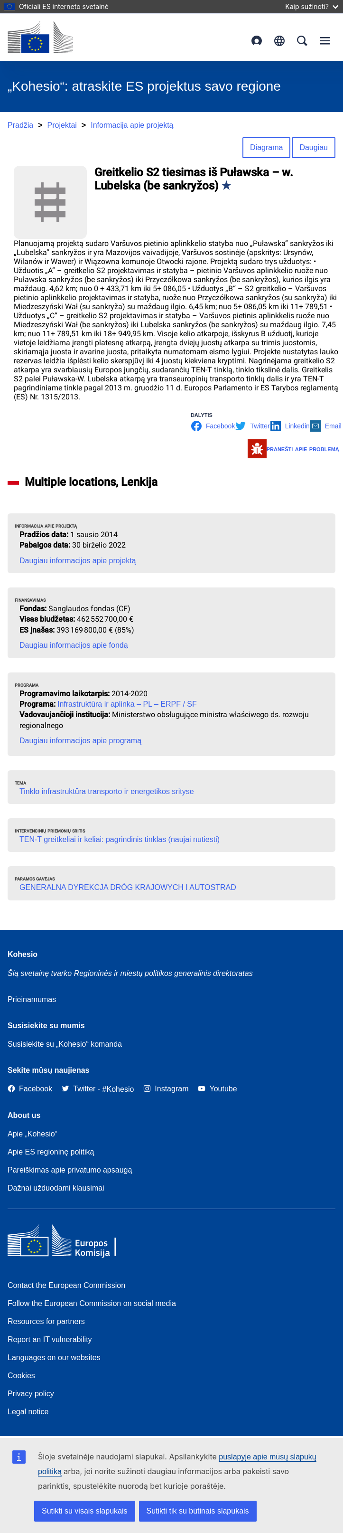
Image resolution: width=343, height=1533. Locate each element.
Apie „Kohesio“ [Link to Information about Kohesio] (32, 1134)
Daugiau (313, 147)
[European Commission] (40, 37)
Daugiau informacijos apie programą (80, 741)
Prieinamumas (32, 999)
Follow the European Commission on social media (92, 1303)
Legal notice (28, 1412)
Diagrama (266, 147)
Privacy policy (31, 1394)
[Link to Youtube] (217, 1089)
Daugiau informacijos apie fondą (73, 645)
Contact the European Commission (66, 1285)
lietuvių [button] (279, 41)
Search (302, 41)
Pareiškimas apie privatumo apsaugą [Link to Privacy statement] (70, 1170)
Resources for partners (46, 1321)
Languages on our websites (54, 1357)
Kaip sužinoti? (311, 6)
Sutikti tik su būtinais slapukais (198, 1511)
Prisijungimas (256, 41)
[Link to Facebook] (30, 1089)
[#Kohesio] (118, 1089)
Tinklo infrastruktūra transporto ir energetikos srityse (106, 791)
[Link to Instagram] (165, 1089)
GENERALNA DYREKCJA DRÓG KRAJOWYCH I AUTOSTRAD (127, 887)
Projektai (62, 125)
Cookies (21, 1376)
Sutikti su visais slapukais (85, 1511)
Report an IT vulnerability (50, 1339)
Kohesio (22, 954)
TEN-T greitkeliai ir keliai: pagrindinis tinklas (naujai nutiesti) (119, 839)
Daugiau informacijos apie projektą (77, 561)
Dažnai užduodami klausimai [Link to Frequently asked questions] (56, 1188)
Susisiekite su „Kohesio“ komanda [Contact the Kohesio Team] (65, 1044)
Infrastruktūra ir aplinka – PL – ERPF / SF (127, 704)
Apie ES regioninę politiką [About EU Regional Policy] (51, 1152)
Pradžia (20, 125)
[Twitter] (78, 1089)
